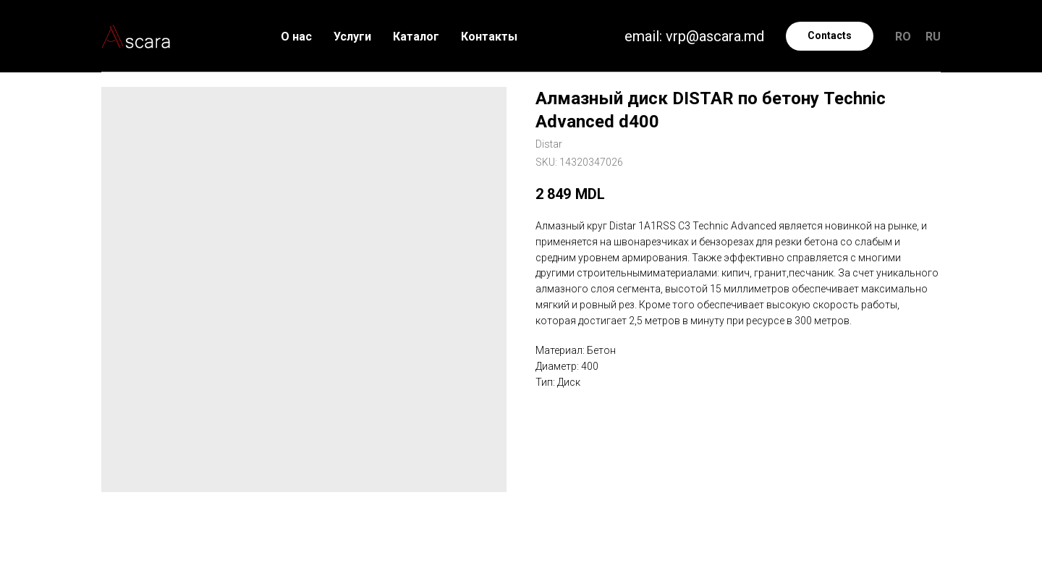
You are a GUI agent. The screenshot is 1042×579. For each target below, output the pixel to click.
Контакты (489, 36)
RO (903, 36)
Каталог (416, 36)
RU (933, 36)
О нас (296, 36)
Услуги (352, 36)
